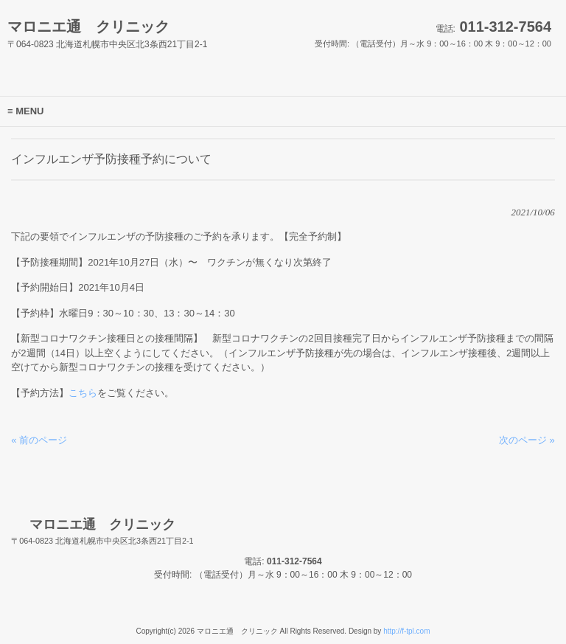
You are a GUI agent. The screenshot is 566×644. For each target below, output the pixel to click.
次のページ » (527, 440)
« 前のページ (39, 440)
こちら (83, 392)
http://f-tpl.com (406, 631)
